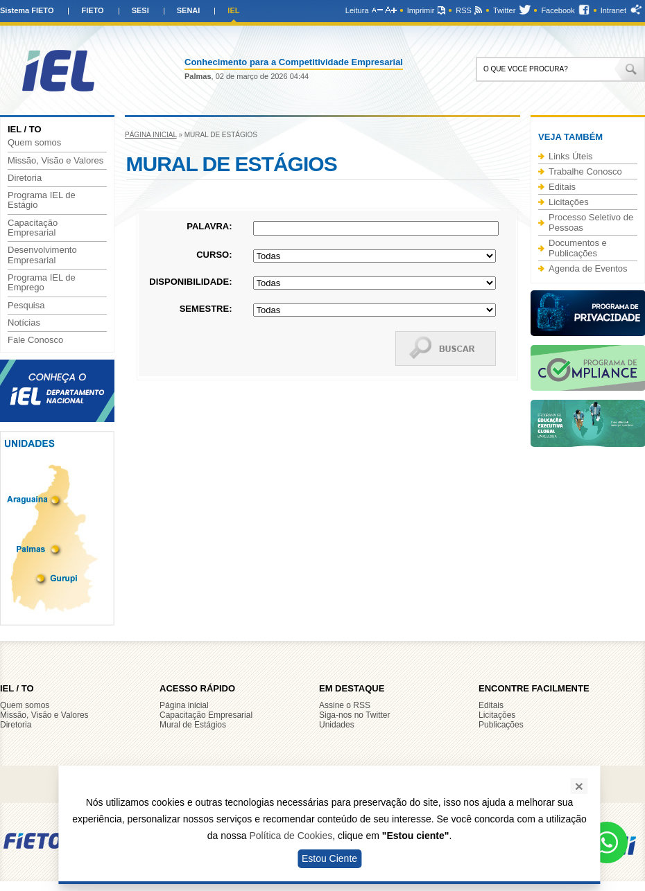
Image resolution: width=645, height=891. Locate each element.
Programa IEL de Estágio (42, 200)
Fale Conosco (35, 340)
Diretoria (25, 178)
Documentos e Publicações (578, 248)
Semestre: (206, 308)
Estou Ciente (329, 858)
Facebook (557, 10)
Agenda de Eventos (588, 268)
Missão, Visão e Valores (55, 161)
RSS (464, 10)
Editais (562, 187)
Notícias (24, 323)
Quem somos (34, 143)
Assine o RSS (344, 705)
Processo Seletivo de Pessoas (591, 222)
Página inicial (151, 135)
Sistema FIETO (26, 10)
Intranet (613, 10)
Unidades (336, 725)
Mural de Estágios (193, 725)
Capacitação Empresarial (33, 228)
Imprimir (421, 10)
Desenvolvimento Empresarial (42, 255)
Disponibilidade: (190, 281)
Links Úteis (571, 156)
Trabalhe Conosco (585, 171)
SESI (140, 10)
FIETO (92, 10)
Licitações (569, 202)
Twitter (504, 10)
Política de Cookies (290, 835)
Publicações (501, 725)
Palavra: (209, 226)
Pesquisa (26, 305)
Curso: (214, 254)
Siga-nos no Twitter (354, 715)
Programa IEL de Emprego (42, 282)
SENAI (188, 10)
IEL (233, 10)
